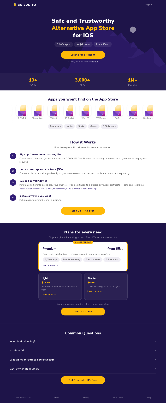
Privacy (86, 397)
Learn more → (50, 265)
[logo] (25, 4)
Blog (149, 397)
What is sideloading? (83, 341)
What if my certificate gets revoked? (83, 359)
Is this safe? (83, 350)
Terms (56, 397)
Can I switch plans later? (83, 369)
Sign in (148, 5)
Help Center (118, 397)
